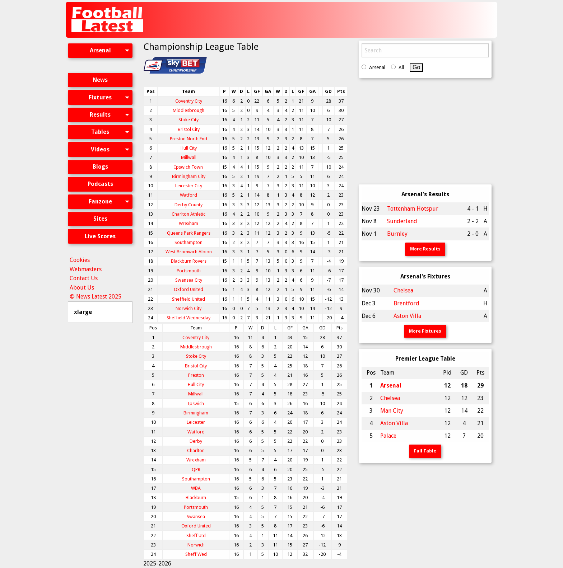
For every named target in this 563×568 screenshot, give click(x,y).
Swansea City (188, 280)
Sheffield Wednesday (188, 317)
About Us (82, 287)
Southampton (189, 242)
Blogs (100, 166)
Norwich (196, 545)
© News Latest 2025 (95, 296)
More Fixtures (425, 331)
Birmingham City (188, 176)
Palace (388, 435)
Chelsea (403, 290)
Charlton (196, 450)
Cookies (80, 260)
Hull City (189, 148)
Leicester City (188, 185)
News (100, 79)
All (401, 67)
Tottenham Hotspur (412, 208)
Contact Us (84, 278)
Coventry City (188, 101)
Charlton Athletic (188, 214)
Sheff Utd (196, 535)
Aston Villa (407, 316)
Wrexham (188, 223)
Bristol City (189, 129)
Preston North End (188, 138)
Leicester (196, 422)
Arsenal (100, 50)
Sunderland (402, 221)
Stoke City (188, 119)
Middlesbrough (188, 110)
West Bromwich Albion (189, 251)
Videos (100, 149)
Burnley (397, 233)
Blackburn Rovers (188, 261)
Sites (100, 218)
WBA (196, 488)
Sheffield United (188, 299)
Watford (188, 195)
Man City (391, 410)
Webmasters (86, 269)
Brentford (406, 303)
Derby (196, 441)
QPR (196, 469)
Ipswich (196, 403)
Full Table (425, 451)
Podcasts (100, 183)
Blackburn (196, 497)
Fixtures (100, 97)
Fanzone (100, 201)
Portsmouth (189, 270)
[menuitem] (100, 56)
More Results (425, 249)
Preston (196, 375)
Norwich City (188, 308)
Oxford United (188, 289)
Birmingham (195, 413)
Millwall (188, 157)
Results (100, 114)
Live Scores (100, 236)
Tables (100, 131)
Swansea (196, 516)
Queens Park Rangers (188, 233)
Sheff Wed (196, 554)
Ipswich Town (188, 167)
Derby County (189, 204)
